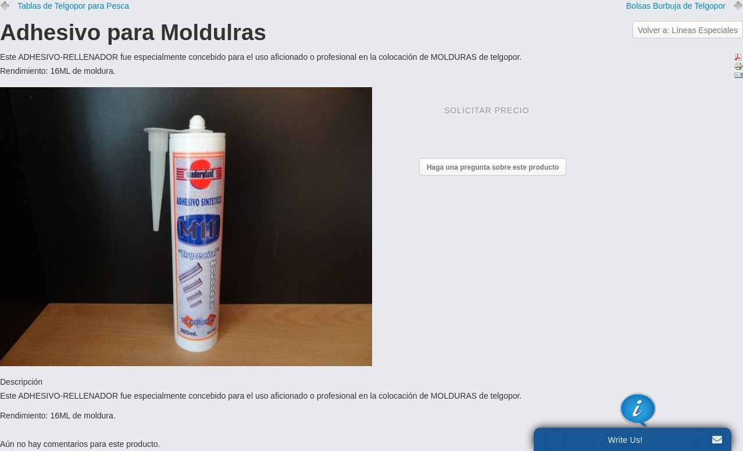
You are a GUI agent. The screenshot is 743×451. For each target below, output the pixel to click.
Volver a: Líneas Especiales (688, 30)
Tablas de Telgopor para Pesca (73, 5)
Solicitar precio (486, 110)
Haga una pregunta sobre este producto (493, 167)
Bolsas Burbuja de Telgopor (676, 5)
